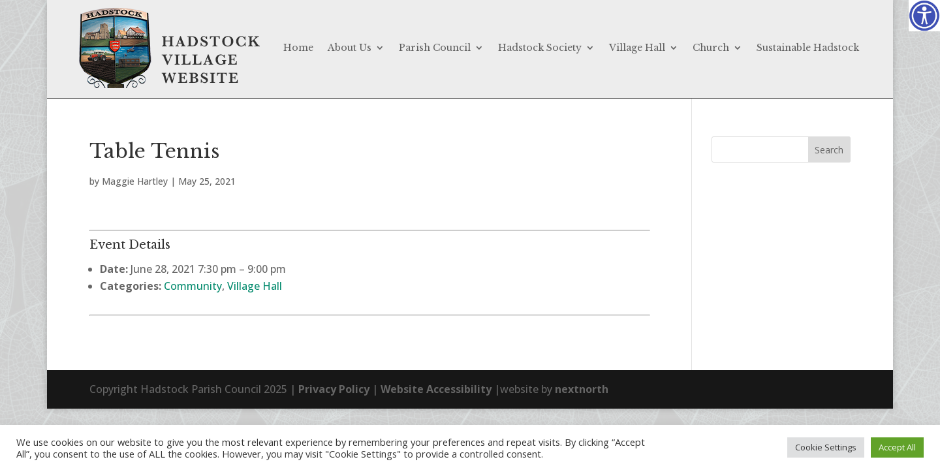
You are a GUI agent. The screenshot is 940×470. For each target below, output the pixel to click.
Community (193, 286)
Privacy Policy (333, 389)
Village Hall (637, 48)
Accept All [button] (897, 447)
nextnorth (581, 389)
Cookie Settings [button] (825, 447)
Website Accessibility (436, 389)
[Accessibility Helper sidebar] (924, 15)
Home (298, 48)
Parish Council (435, 48)
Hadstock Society (540, 48)
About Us (349, 48)
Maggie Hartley (135, 181)
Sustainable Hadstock (808, 48)
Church (711, 48)
